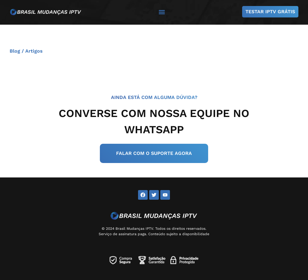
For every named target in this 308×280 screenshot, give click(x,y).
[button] (162, 12)
